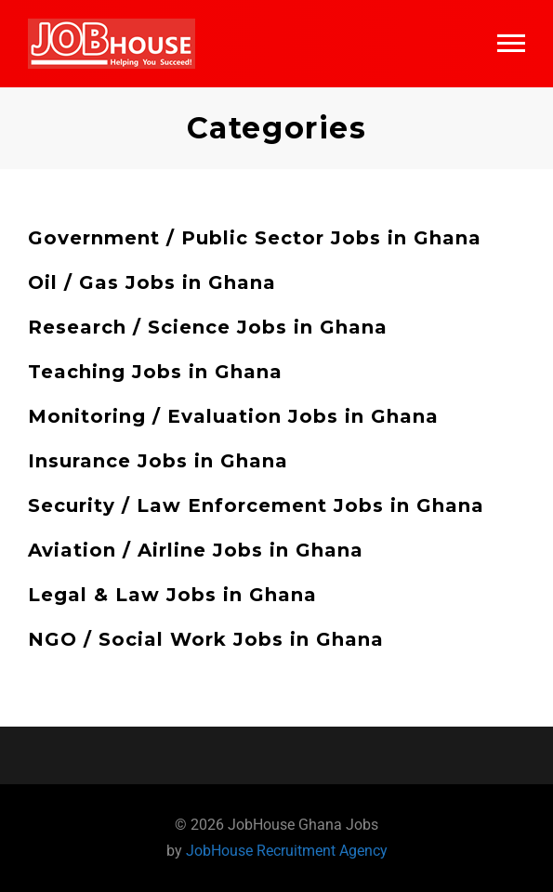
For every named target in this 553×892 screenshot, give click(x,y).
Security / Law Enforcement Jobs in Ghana (256, 505)
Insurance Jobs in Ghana (158, 461)
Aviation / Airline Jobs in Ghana (195, 550)
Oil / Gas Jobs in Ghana (152, 282)
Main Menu (511, 43)
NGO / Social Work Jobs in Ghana (206, 639)
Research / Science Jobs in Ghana (208, 327)
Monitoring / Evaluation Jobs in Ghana (233, 416)
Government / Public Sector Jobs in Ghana (254, 238)
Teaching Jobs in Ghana (155, 372)
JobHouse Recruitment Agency (287, 850)
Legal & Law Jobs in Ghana (172, 595)
